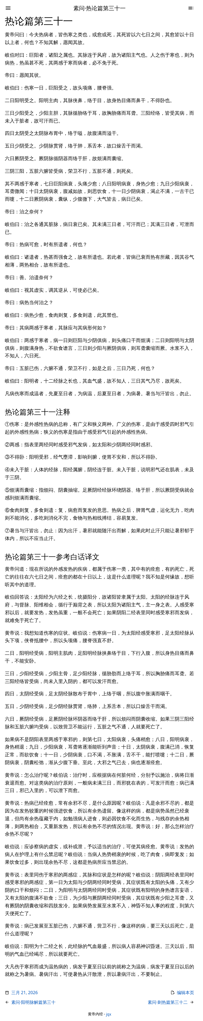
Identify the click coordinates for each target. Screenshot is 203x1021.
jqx (108, 1013)
